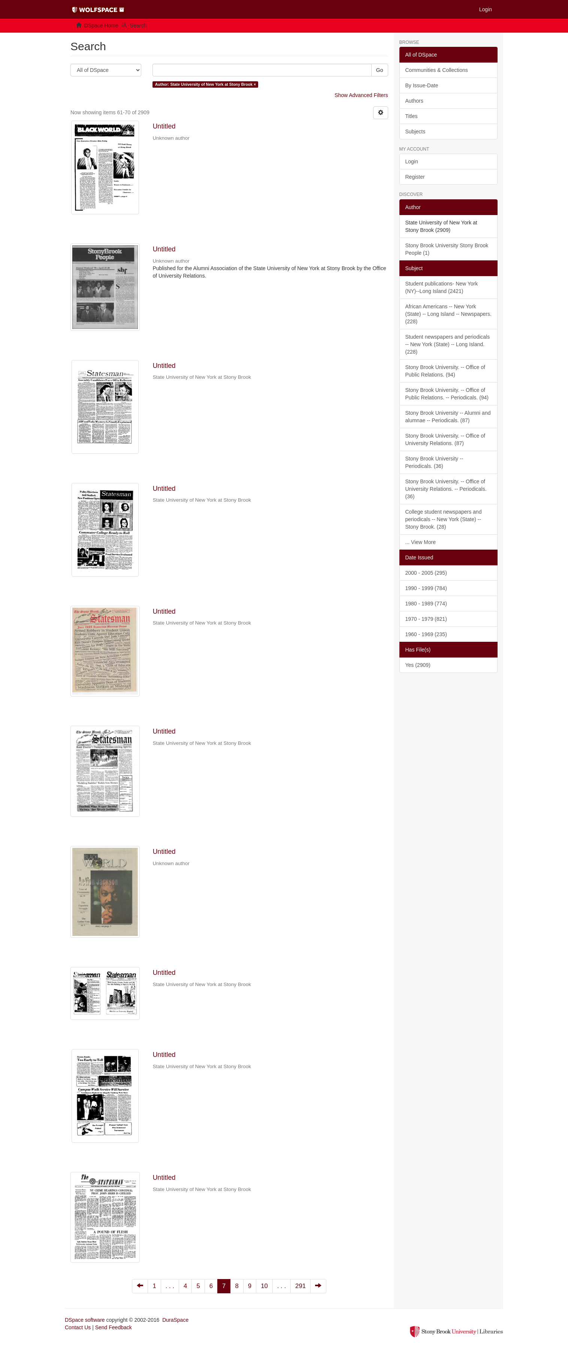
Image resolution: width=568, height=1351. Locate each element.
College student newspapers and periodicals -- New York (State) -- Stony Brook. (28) (443, 519)
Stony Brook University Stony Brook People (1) (447, 249)
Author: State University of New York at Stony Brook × (205, 84)
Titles (411, 116)
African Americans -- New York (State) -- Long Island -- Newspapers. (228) (448, 313)
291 (300, 1286)
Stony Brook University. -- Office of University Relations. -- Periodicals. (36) (446, 488)
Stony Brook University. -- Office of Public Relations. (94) (445, 371)
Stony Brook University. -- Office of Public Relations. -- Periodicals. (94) (447, 394)
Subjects (415, 132)
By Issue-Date (421, 85)
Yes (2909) (417, 665)
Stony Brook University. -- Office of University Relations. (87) (445, 439)
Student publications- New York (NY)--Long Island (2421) (441, 287)
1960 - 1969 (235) (426, 634)
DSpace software (85, 1320)
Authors (414, 101)
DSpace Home (101, 25)
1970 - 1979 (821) (426, 619)
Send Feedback (113, 1327)
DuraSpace (175, 1320)
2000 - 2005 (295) (426, 573)
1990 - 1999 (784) (426, 588)
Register (415, 177)
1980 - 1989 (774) (426, 604)
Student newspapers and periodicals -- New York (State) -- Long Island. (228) (447, 344)
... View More (420, 542)
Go (379, 70)
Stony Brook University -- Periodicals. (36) (434, 462)
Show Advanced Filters (361, 95)
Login (411, 161)
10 (264, 1286)
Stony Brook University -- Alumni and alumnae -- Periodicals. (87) (448, 416)
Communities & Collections (436, 70)
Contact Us (78, 1327)
